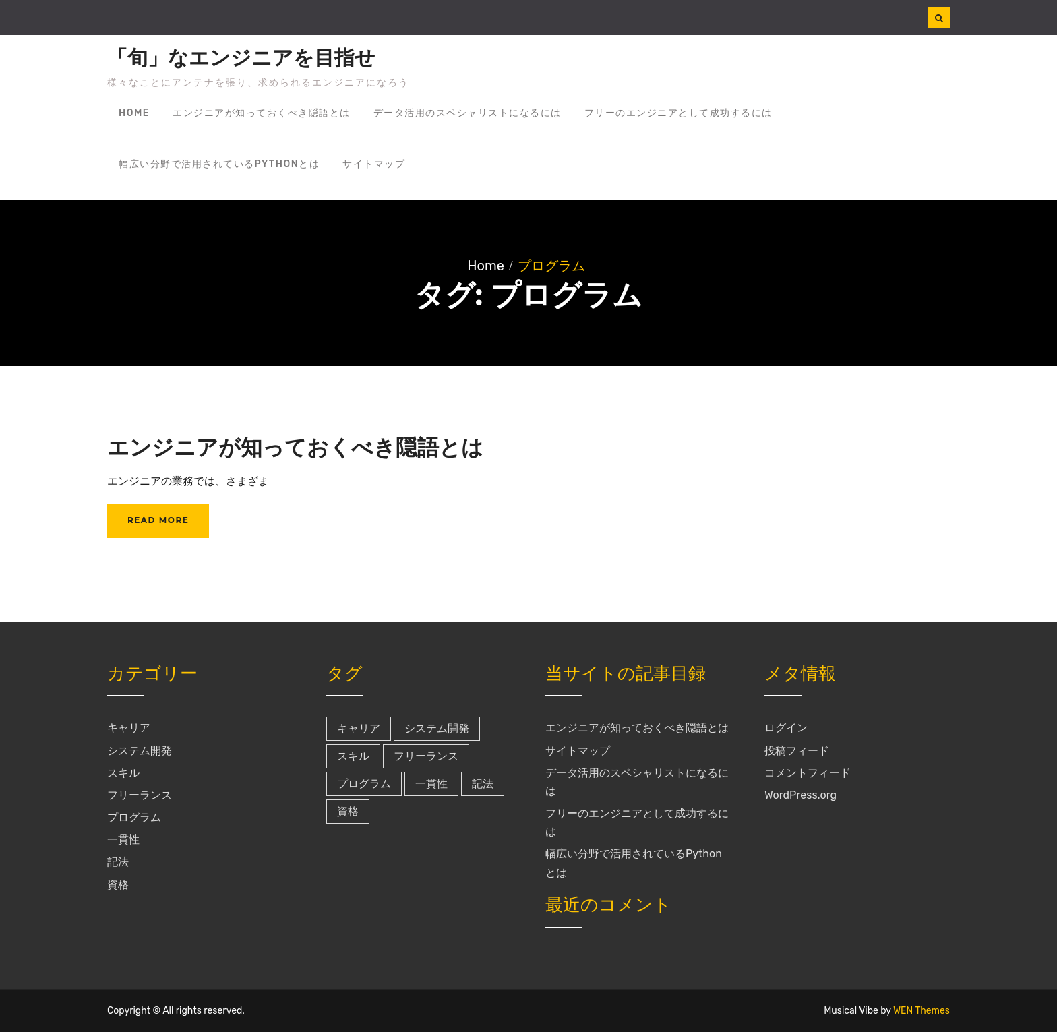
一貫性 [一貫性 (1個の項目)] (431, 783)
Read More (158, 520)
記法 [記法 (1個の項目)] (482, 783)
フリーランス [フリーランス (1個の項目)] (426, 756)
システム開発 (139, 750)
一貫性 (123, 839)
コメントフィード (807, 772)
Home (134, 113)
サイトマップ (373, 164)
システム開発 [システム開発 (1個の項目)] (436, 728)
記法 (118, 861)
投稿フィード (796, 750)
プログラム (134, 817)
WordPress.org (800, 795)
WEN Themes (921, 1010)
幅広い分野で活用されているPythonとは (219, 164)
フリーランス (139, 795)
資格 (118, 884)
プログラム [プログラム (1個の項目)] (364, 783)
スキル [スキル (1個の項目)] (353, 756)
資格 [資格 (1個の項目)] (348, 811)
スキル (123, 772)
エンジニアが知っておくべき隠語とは (262, 113)
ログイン (786, 727)
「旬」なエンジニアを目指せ (241, 58)
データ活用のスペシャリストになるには (467, 113)
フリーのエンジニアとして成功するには (678, 113)
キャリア (128, 727)
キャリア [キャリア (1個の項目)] (358, 728)
